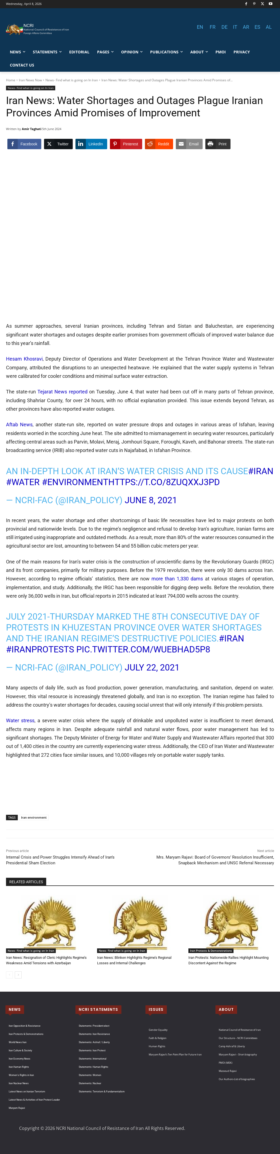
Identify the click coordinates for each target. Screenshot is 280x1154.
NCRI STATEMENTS (98, 1009)
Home (10, 80)
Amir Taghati (31, 129)
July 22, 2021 (152, 667)
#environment (75, 482)
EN (200, 27)
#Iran (260, 471)
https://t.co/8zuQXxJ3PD (164, 482)
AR (246, 27)
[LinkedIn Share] (91, 144)
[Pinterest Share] (126, 144)
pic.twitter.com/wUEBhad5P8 (143, 649)
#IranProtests (40, 649)
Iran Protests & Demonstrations (211, 950)
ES (257, 27)
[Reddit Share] (159, 144)
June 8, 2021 (151, 500)
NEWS (15, 1009)
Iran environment (33, 817)
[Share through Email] (189, 144)
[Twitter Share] (58, 144)
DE (224, 27)
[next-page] (18, 975)
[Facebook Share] (24, 144)
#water (23, 482)
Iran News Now (30, 80)
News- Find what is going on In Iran (71, 80)
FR (212, 27)
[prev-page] (9, 975)
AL (269, 27)
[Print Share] (218, 144)
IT (235, 27)
